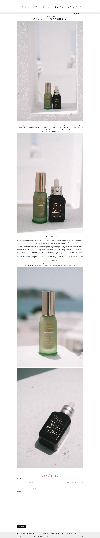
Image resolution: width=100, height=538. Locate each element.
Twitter (21, 533)
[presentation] (26, 521)
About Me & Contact (51, 13)
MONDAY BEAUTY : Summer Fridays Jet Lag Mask (64, 265)
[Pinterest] (74, 13)
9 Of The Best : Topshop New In (75, 482)
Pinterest (55, 533)
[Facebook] (78, 13)
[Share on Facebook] (17, 478)
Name (18, 505)
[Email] (57, 476)
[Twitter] (71, 13)
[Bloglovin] (80, 13)
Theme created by (77, 536)
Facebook (44, 533)
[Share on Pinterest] (21, 478)
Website (18, 515)
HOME (32, 13)
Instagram (32, 533)
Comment (19, 491)
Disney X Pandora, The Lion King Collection (28, 482)
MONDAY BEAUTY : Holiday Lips (43, 265)
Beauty (53, 16)
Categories (39, 13)
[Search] (82, 13)
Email (18, 510)
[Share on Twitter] (19, 478)
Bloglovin (79, 533)
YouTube (67, 533)
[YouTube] (76, 13)
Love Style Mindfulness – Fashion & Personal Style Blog (34, 536)
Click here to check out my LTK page (63, 262)
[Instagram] (44, 476)
